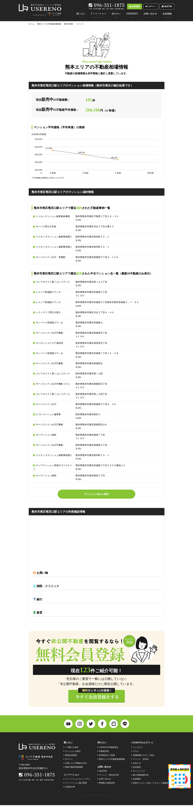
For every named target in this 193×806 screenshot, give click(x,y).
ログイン (143, 6)
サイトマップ (139, 772)
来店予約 (164, 6)
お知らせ (137, 764)
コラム (136, 752)
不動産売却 (104, 752)
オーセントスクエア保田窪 (49, 343)
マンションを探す (73, 752)
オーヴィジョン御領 (46, 435)
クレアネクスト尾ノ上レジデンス (53, 282)
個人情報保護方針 (141, 776)
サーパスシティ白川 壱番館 (50, 257)
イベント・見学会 (141, 760)
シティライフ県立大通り (48, 312)
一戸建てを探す (72, 748)
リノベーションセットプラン (78, 780)
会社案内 (137, 768)
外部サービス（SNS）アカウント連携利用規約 (153, 784)
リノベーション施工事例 (76, 784)
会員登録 (122, 6)
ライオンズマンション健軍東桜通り (54, 236)
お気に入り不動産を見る (76, 764)
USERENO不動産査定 (108, 748)
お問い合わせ (105, 780)
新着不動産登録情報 (74, 768)
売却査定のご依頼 (107, 756)
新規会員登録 (71, 756)
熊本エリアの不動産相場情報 (49, 24)
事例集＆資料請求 (107, 784)
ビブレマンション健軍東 (48, 414)
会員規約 (137, 780)
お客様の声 (70, 788)
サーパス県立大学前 (46, 226)
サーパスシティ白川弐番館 (49, 333)
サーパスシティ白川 (46, 404)
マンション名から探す (96, 494)
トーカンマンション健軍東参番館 (53, 216)
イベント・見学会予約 (109, 776)
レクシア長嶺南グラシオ (48, 292)
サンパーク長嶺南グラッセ (49, 322)
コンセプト (138, 748)
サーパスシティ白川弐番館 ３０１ (53, 384)
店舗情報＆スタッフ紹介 (144, 756)
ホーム (31, 24)
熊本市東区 (68, 24)
